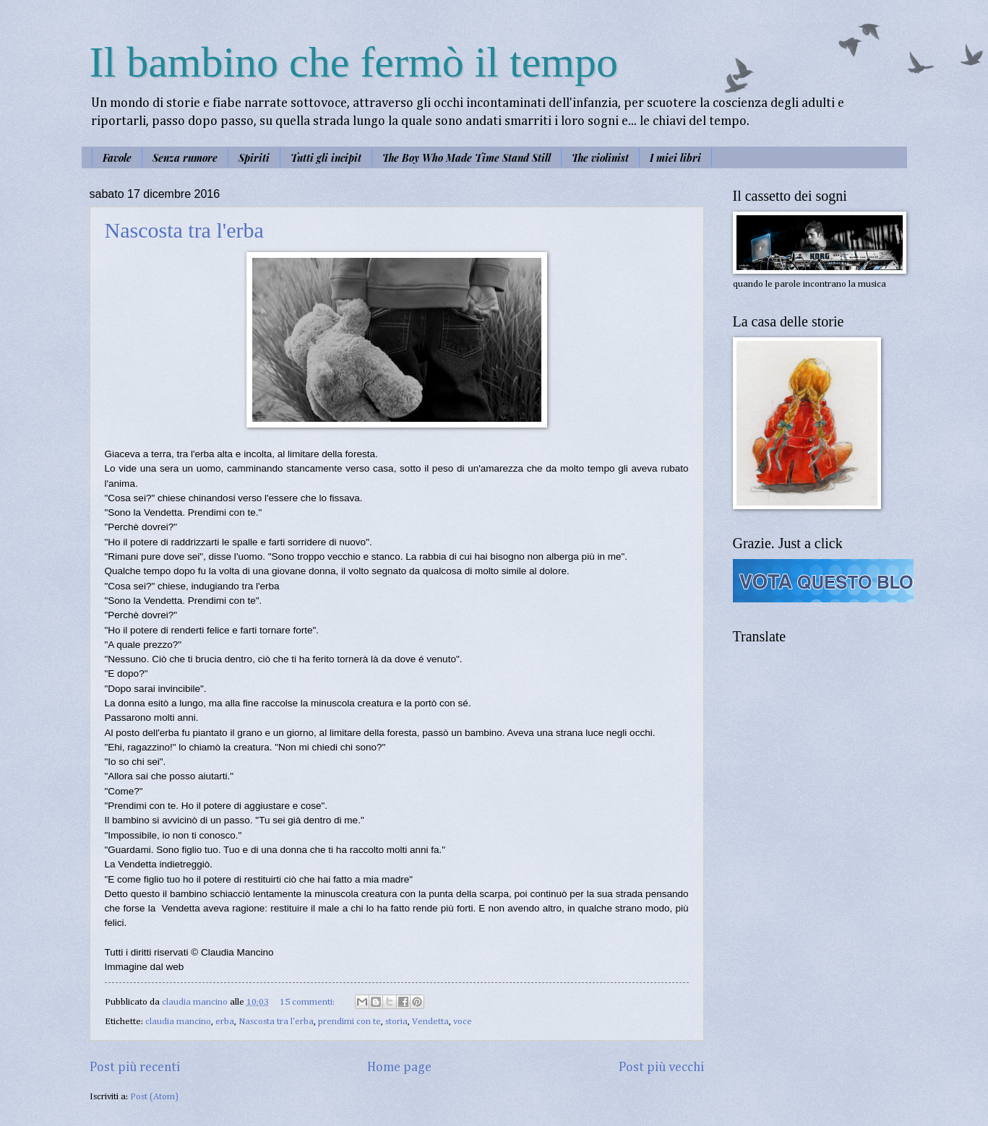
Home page (399, 1067)
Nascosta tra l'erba (184, 230)
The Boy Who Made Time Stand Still (466, 158)
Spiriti (254, 158)
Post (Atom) (154, 1096)
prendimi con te (349, 1021)
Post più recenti (135, 1067)
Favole (117, 158)
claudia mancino (178, 1021)
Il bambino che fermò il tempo (354, 62)
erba (224, 1021)
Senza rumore (185, 158)
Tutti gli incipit (326, 158)
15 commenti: (308, 1002)
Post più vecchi (661, 1067)
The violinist (600, 158)
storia (396, 1021)
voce (462, 1021)
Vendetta (430, 1021)
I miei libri (675, 158)
